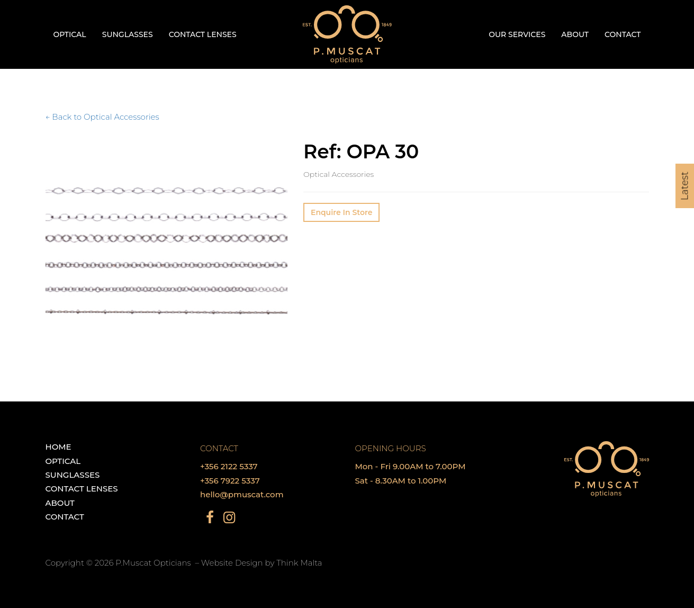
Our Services (517, 34)
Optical (69, 34)
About (575, 34)
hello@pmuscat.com (242, 494)
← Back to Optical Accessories (102, 117)
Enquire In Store (341, 212)
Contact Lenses (203, 34)
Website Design (232, 563)
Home (58, 447)
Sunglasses (127, 34)
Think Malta (299, 563)
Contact (623, 34)
